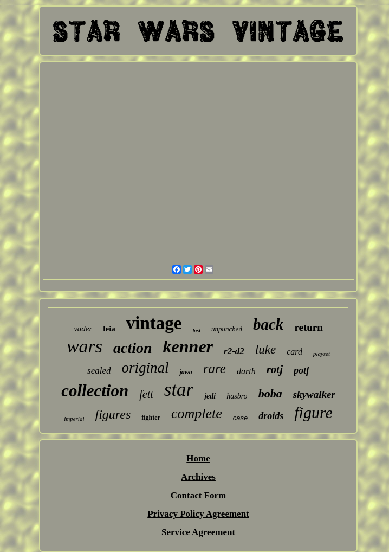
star (178, 389)
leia (109, 328)
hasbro (236, 396)
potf (301, 370)
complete (196, 413)
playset (321, 353)
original (144, 368)
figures (113, 414)
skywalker (314, 394)
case (240, 418)
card (294, 351)
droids (270, 415)
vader (83, 328)
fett (146, 394)
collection (94, 390)
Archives (198, 477)
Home (198, 458)
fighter (150, 417)
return (308, 327)
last (196, 330)
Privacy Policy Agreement (198, 514)
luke (265, 349)
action (132, 347)
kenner (188, 346)
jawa (185, 372)
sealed (99, 370)
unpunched (226, 329)
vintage (154, 323)
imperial (74, 418)
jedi (210, 396)
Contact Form (198, 495)
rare (214, 368)
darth (246, 371)
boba (270, 393)
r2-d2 (234, 351)
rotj (275, 369)
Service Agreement (198, 532)
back (268, 324)
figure (313, 412)
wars (84, 346)
